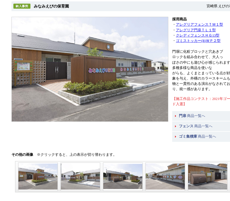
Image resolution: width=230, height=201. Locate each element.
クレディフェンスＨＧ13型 (197, 35)
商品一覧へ (192, 116)
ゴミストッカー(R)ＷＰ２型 (198, 41)
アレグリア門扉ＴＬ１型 (196, 30)
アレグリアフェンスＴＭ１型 (199, 25)
